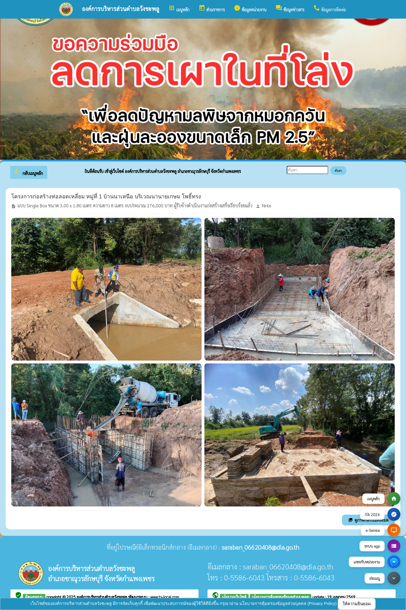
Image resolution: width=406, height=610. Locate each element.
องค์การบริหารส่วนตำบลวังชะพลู (102, 596)
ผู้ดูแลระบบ (34, 596)
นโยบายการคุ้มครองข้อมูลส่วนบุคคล (280, 596)
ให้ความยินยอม (357, 603)
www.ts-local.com (164, 596)
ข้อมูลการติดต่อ (329, 8)
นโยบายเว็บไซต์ (234, 596)
